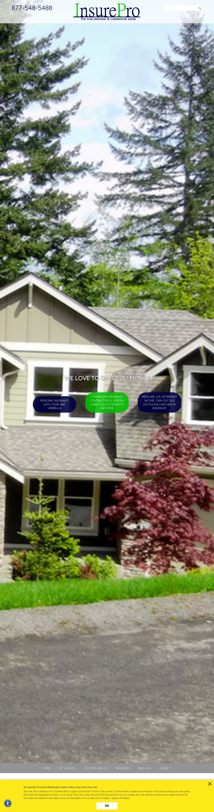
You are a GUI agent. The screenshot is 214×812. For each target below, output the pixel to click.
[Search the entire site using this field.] (179, 7)
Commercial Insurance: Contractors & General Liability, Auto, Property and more (107, 402)
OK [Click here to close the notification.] (107, 805)
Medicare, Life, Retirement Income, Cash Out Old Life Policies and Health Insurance (159, 402)
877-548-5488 (32, 8)
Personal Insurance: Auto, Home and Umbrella (54, 404)
